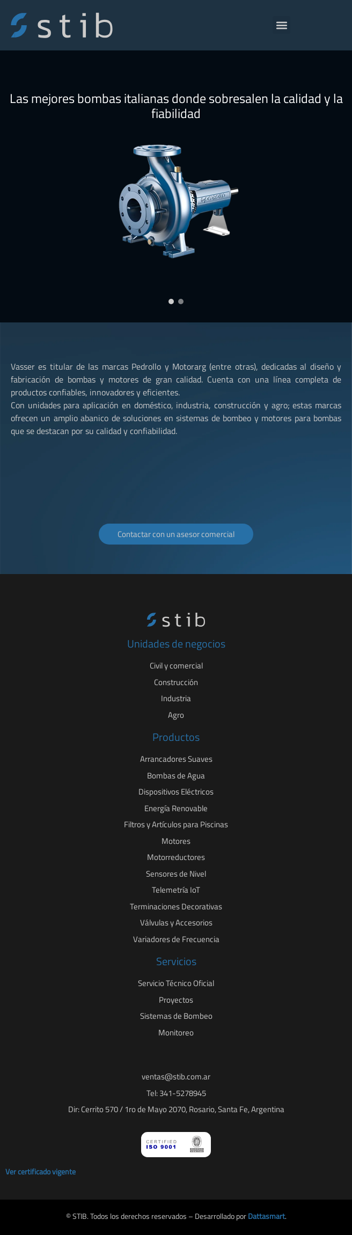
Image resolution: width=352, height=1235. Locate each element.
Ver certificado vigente (40, 1171)
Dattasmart (266, 1216)
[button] (281, 25)
